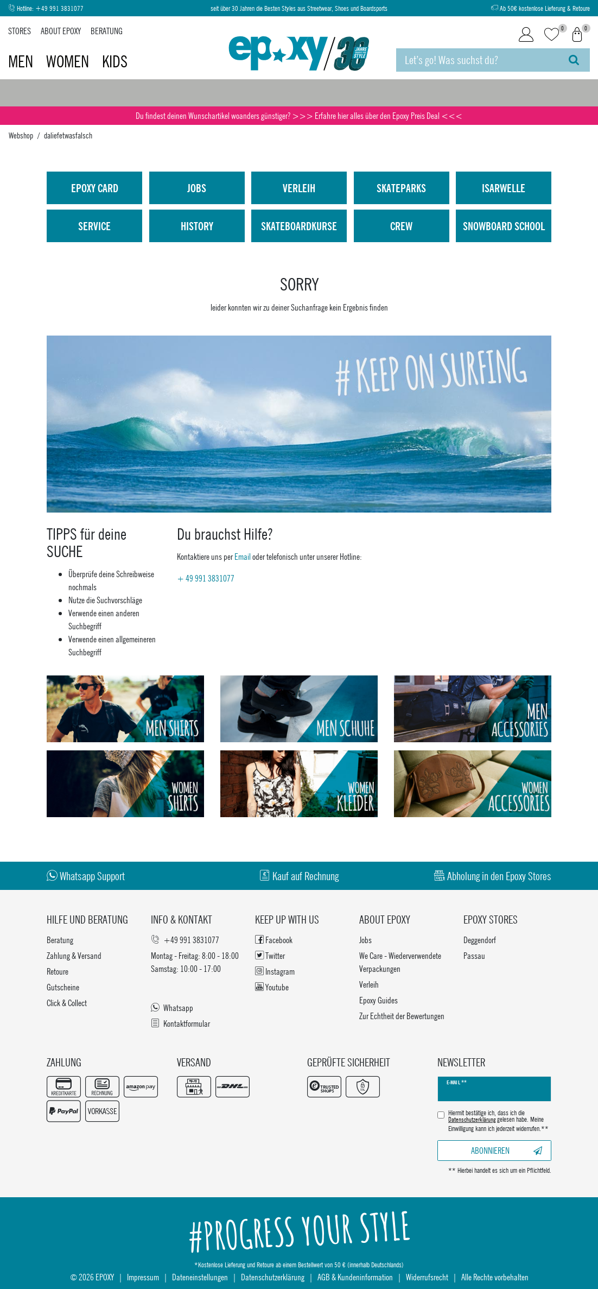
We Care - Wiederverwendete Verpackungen (400, 962)
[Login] (526, 35)
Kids (115, 61)
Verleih (299, 188)
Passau (474, 955)
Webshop (21, 135)
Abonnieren (507, 1150)
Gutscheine (63, 987)
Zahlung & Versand (74, 955)
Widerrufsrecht (427, 1276)
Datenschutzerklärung (272, 1276)
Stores (19, 30)
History (197, 226)
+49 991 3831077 (59, 8)
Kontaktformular (180, 1023)
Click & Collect (67, 1002)
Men (22, 61)
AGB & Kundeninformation (355, 1276)
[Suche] (574, 60)
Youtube (272, 987)
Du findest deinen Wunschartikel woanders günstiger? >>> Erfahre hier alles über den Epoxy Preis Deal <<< (299, 115)
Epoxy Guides (378, 1000)
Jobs (196, 188)
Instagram (275, 971)
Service (94, 226)
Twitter (270, 955)
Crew (401, 226)
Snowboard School (504, 226)
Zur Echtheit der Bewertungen (401, 1015)
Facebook (273, 939)
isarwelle (503, 188)
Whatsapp (172, 1007)
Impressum (143, 1276)
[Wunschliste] (551, 35)
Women (69, 61)
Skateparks (401, 188)
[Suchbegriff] (477, 60)
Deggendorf (479, 939)
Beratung (107, 30)
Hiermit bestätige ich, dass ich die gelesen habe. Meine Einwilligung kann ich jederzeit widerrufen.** (498, 1121)
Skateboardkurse (299, 226)
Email (242, 556)
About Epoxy (61, 30)
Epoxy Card (94, 188)
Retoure (57, 971)
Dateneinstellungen (200, 1276)
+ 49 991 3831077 (205, 578)
